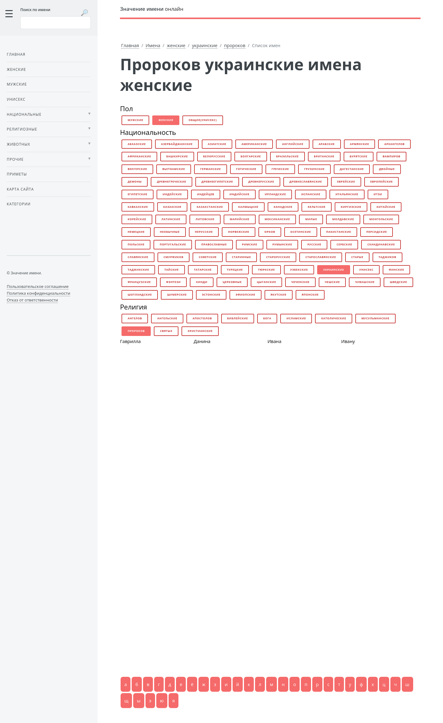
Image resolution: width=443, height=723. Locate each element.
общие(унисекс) (203, 120)
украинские (205, 45)
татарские (202, 270)
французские (139, 282)
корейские (137, 219)
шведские (398, 282)
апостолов (202, 318)
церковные (232, 282)
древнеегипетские (217, 182)
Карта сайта (20, 189)
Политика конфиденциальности (38, 293)
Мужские (17, 84)
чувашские (364, 282)
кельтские (316, 207)
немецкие (136, 232)
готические (246, 169)
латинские (171, 219)
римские (249, 244)
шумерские (177, 295)
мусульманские (375, 318)
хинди (201, 282)
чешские (332, 282)
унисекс (366, 270)
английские (292, 144)
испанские (310, 194)
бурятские (359, 156)
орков (270, 232)
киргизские (351, 207)
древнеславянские (305, 182)
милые (311, 219)
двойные (387, 169)
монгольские (381, 219)
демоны (135, 182)
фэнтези (173, 282)
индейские (172, 194)
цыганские (266, 282)
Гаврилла (130, 341)
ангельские (167, 318)
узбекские (299, 270)
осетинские (300, 232)
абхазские (137, 144)
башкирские (177, 156)
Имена (153, 45)
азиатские (217, 144)
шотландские (140, 295)
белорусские (214, 156)
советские (208, 257)
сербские (344, 244)
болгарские (251, 156)
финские (396, 270)
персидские (376, 232)
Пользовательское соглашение (38, 286)
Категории (18, 203)
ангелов (135, 318)
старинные (241, 257)
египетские (137, 194)
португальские (173, 244)
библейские (237, 318)
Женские (16, 69)
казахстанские (210, 207)
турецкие (235, 270)
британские (324, 156)
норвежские (238, 232)
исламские (296, 318)
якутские (278, 295)
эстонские (211, 295)
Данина (202, 341)
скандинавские (381, 244)
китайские (386, 207)
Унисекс (16, 99)
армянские (359, 144)
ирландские (275, 194)
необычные (170, 232)
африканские (139, 156)
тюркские (266, 270)
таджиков (388, 257)
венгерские (137, 169)
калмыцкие (248, 207)
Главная (130, 45)
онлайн (151, 8)
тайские (171, 270)
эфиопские (245, 295)
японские (310, 295)
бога (267, 318)
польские (136, 244)
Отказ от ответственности (32, 300)
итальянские (347, 194)
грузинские (314, 169)
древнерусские (261, 182)
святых (166, 331)
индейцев (205, 194)
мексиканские (277, 219)
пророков (234, 45)
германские (210, 169)
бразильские (287, 156)
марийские (239, 219)
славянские (138, 257)
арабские (327, 144)
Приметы (17, 174)
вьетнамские (173, 169)
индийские (239, 194)
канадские (282, 207)
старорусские (278, 257)
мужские (135, 120)
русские (314, 244)
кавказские (138, 207)
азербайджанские (177, 144)
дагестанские (352, 169)
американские (254, 144)
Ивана (274, 341)
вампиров (392, 156)
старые (357, 257)
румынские (282, 244)
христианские (200, 331)
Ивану (348, 341)
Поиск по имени (35, 9)
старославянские (320, 257)
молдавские (343, 219)
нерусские (204, 232)
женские (176, 45)
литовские (205, 219)
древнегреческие (171, 182)
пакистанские (338, 232)
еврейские (346, 182)
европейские (381, 182)
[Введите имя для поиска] (55, 22)
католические (333, 318)
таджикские (138, 270)
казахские (172, 207)
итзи (377, 194)
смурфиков (174, 257)
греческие (280, 169)
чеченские (300, 282)
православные (214, 244)
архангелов (394, 144)
